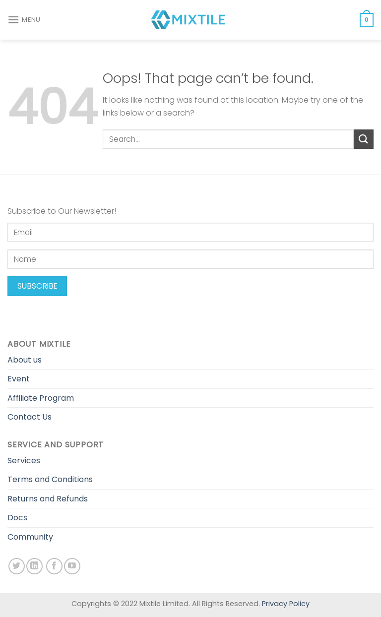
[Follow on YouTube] (72, 566)
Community (30, 537)
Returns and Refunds (47, 498)
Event (18, 378)
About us (24, 360)
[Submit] (364, 139)
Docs (17, 517)
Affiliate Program (40, 398)
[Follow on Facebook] (54, 566)
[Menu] (24, 19)
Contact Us (29, 417)
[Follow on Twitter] (16, 566)
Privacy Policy (286, 604)
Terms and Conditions (50, 479)
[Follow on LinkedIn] (34, 566)
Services (23, 460)
